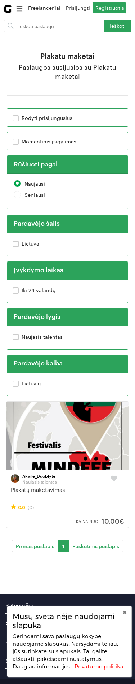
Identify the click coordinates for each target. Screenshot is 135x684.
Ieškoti (118, 25)
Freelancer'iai (44, 7)
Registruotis (109, 7)
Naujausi (29, 183)
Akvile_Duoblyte (38, 475)
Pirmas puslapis (35, 545)
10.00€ (100, 520)
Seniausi (29, 194)
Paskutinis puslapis (95, 545)
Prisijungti (78, 7)
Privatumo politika (99, 666)
